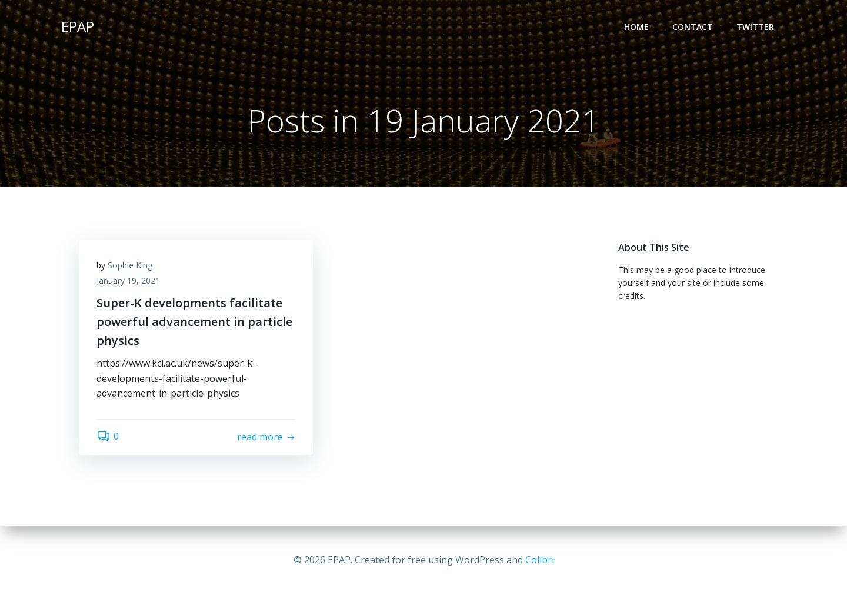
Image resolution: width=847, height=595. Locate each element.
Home (636, 26)
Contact (692, 26)
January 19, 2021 (128, 280)
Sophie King (130, 265)
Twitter (755, 26)
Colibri (539, 559)
